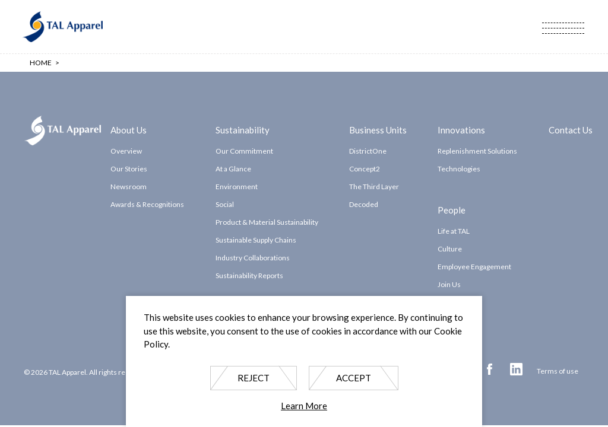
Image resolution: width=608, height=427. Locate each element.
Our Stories (128, 168)
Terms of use (557, 371)
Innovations (461, 129)
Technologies (459, 168)
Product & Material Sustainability (267, 222)
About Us (128, 129)
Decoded (363, 204)
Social (225, 204)
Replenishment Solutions (477, 150)
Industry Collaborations (253, 257)
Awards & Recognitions (147, 204)
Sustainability (243, 129)
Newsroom (128, 186)
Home (41, 62)
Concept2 (364, 168)
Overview (126, 150)
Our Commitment (244, 150)
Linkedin (516, 369)
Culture (450, 248)
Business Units (378, 129)
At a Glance (233, 168)
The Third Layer (374, 186)
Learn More (304, 405)
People (452, 209)
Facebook (489, 369)
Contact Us (571, 129)
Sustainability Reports (249, 275)
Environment (237, 186)
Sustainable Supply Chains (256, 239)
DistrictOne (368, 150)
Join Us (449, 284)
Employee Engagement (474, 266)
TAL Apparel (62, 26)
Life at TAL (454, 231)
